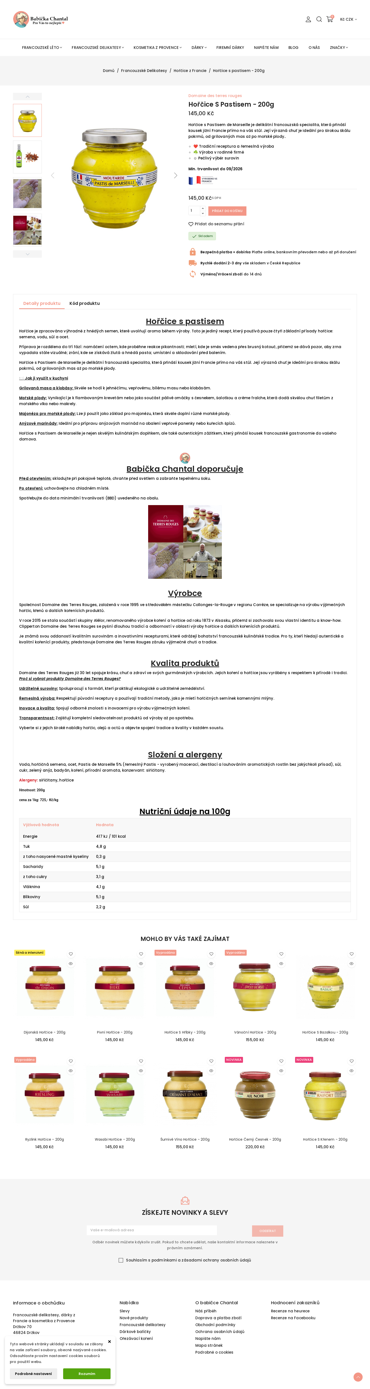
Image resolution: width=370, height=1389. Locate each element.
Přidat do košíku (231, 211)
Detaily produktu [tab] (41, 303)
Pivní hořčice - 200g (114, 1032)
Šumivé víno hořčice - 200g (185, 1139)
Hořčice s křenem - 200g (325, 1139)
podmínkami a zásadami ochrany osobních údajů (201, 1263)
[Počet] (194, 211)
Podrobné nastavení (33, 1373)
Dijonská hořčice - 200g (45, 1032)
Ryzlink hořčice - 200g (44, 1139)
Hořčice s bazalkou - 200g (325, 1032)
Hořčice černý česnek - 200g (255, 1139)
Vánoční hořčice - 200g (255, 1032)
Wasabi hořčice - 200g (115, 1139)
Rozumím (87, 1373)
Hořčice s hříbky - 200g (185, 1032)
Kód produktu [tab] (85, 303)
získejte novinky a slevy (185, 1216)
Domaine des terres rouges (215, 95)
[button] (175, 175)
